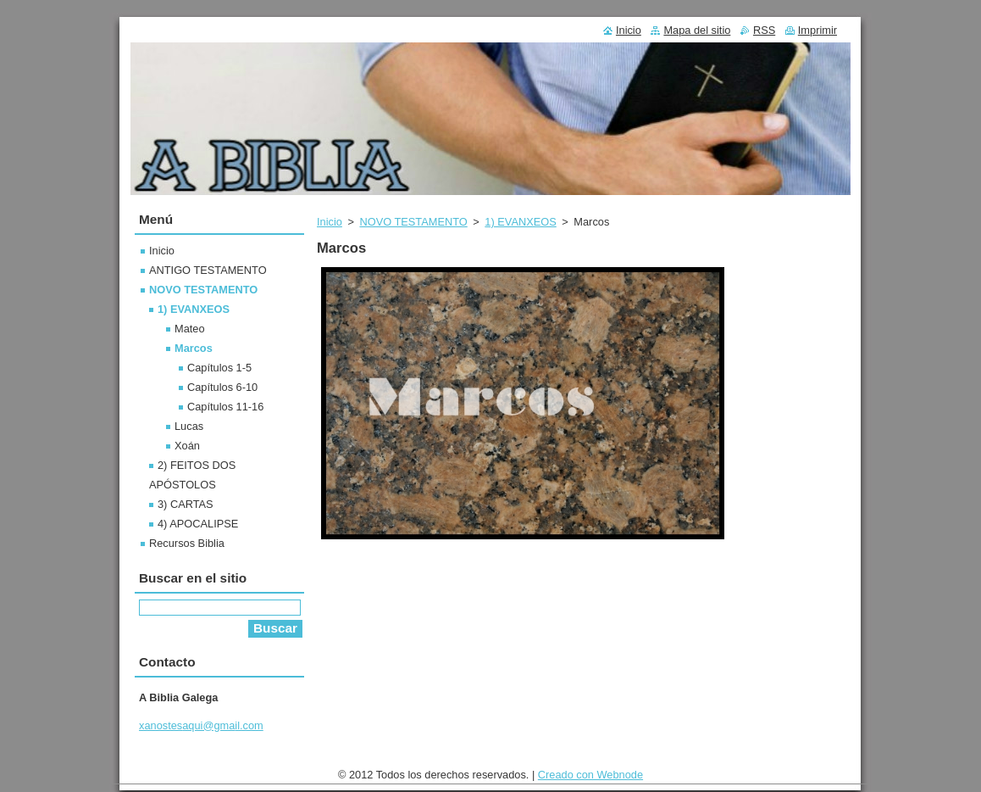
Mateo (190, 328)
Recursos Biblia (186, 543)
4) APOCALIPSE (198, 523)
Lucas (189, 426)
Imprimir (817, 30)
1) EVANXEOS (520, 221)
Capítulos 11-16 (225, 406)
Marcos (194, 348)
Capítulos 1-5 (219, 367)
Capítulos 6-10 (222, 387)
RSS (764, 30)
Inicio (329, 221)
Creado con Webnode (590, 778)
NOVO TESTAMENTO (413, 221)
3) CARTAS (185, 504)
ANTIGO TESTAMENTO (208, 270)
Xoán (187, 445)
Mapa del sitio (696, 30)
